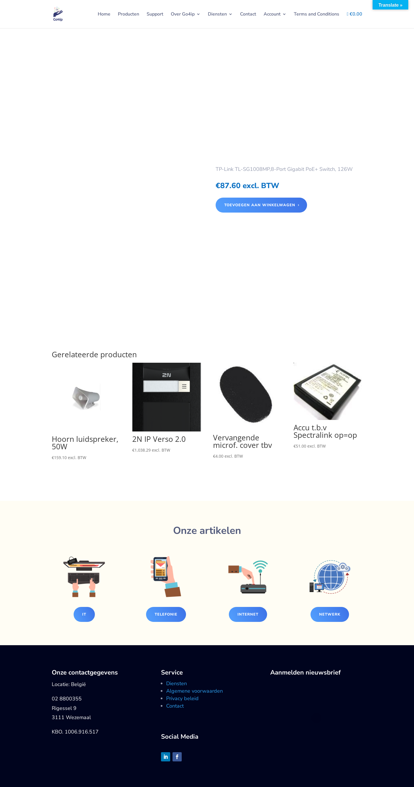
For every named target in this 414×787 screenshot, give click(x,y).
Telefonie (166, 614)
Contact (248, 14)
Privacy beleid (182, 698)
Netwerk (329, 614)
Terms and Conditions (316, 14)
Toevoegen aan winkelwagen (259, 205)
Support (155, 14)
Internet (247, 614)
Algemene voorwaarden (194, 690)
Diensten (217, 14)
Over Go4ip (183, 14)
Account (272, 14)
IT (84, 614)
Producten (128, 14)
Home (104, 14)
